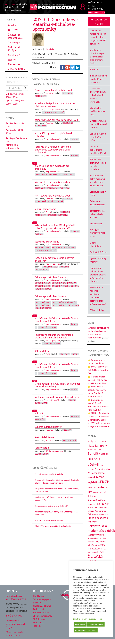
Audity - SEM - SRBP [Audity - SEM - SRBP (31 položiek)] (94, 449)
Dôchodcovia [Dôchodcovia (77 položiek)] (98, 473)
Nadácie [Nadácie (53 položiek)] (91, 504)
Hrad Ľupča (64, 188)
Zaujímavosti (41, 403)
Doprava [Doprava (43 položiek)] (91, 469)
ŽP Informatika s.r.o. (42, 615)
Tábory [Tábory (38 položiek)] (96, 538)
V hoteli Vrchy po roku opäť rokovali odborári (53, 526)
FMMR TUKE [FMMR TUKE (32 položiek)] (92, 488)
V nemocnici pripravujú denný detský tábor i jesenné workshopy (98, 95)
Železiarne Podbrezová (15, 36)
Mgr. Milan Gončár (53, 139)
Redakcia (14, 64)
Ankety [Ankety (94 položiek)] (103, 445)
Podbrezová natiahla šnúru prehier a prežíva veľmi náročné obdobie (98, 275)
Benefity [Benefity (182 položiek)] (94, 453)
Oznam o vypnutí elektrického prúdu (98, 137)
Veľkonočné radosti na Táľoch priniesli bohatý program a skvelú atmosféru (98, 37)
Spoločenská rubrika (58, 215)
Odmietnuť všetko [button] (96, 624)
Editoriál (94, 69)
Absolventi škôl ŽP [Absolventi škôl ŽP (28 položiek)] (100, 442)
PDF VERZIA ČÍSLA (96, 12)
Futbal (53, 327)
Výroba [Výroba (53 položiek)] (102, 541)
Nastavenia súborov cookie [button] (85, 630)
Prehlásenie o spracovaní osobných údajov (16, 624)
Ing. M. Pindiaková (53, 245)
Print (53, 67)
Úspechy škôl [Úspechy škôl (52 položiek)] (98, 552)
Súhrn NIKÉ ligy (97, 310)
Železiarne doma (66, 174)
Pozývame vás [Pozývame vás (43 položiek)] (100, 511)
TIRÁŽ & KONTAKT (14, 615)
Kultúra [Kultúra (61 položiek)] (103, 500)
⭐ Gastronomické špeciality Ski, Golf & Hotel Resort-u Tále (97, 380)
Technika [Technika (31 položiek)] (91, 538)
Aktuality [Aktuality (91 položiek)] (93, 445)
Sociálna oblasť (55, 201)
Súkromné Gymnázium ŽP (64, 283)
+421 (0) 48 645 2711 (16, 599)
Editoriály (40, 419)
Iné (74, 440)
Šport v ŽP (14, 54)
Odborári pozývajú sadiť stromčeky (49, 474)
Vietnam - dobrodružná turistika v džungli (98, 150)
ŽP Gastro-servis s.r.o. (55, 451)
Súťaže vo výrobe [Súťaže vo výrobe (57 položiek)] (96, 534)
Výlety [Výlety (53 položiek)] (96, 541)
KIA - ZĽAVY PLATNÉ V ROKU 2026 (97, 233)
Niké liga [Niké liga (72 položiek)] (100, 503)
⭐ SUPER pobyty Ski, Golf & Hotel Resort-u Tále (98, 370)
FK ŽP (48, 354)
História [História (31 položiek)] (95, 492)
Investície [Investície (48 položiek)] (102, 492)
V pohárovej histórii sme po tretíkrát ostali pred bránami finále (97, 57)
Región (13, 59)
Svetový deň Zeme (98, 252)
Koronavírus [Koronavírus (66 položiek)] (94, 500)
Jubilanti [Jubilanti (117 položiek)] (93, 496)
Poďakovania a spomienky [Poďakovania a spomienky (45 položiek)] (98, 514)
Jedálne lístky (16, 68)
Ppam (48, 212)
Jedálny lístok (96, 223)
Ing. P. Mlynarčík (52, 400)
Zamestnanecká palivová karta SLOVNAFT (51, 506)
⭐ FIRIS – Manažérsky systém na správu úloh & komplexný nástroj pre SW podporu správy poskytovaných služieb (99, 420)
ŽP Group (14, 42)
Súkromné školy (14, 49)
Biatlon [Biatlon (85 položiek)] (104, 453)
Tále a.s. (39, 234)
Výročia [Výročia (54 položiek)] (91, 545)
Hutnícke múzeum (41, 612)
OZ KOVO (13, 29)
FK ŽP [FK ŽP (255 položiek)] (104, 481)
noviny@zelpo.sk (53, 109)
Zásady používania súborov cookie (87, 619)
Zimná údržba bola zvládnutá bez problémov (98, 79)
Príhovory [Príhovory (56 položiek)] (92, 521)
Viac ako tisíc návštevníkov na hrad (49, 520)
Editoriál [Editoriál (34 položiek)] (91, 477)
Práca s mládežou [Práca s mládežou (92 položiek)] (98, 518)
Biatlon (12, 25)
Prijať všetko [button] (80, 624)
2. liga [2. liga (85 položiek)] (91, 441)
